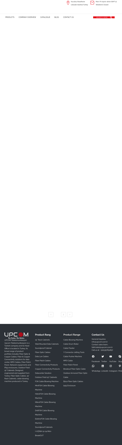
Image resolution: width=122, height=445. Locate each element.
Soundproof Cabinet (43, 348)
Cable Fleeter (69, 348)
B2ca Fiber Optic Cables (73, 381)
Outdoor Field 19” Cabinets (46, 377)
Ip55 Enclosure (69, 386)
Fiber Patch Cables (43, 361)
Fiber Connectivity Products (46, 365)
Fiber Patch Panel (70, 365)
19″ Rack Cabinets (42, 340)
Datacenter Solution (43, 373)
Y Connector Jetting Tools (73, 352)
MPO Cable (68, 361)
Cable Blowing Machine (73, 340)
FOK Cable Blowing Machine (47, 381)
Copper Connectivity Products (47, 369)
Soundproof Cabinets (44, 427)
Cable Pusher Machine (72, 356)
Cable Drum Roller (71, 344)
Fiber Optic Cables (42, 352)
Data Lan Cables (42, 356)
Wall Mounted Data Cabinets (47, 344)
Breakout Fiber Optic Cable (74, 369)
